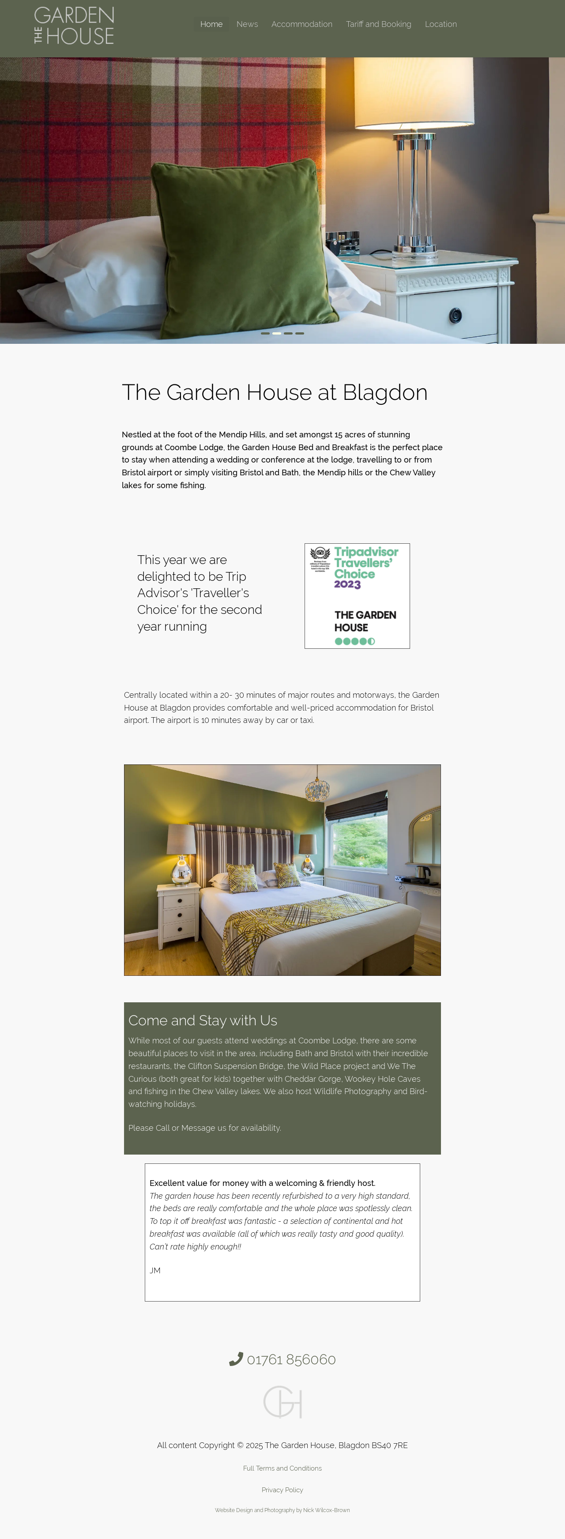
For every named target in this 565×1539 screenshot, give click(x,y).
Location (441, 24)
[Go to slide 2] (276, 333)
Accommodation (301, 24)
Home (211, 24)
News (247, 24)
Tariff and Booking (378, 24)
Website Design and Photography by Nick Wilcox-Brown (282, 1510)
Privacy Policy (282, 1490)
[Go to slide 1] (265, 333)
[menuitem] (211, 24)
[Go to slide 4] (299, 333)
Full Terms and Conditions (282, 1468)
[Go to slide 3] (288, 333)
